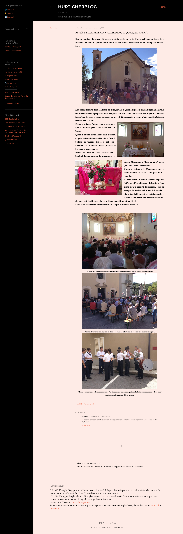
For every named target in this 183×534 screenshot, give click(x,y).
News (60, 17)
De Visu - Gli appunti (13, 47)
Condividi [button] (53, 28)
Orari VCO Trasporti (13, 136)
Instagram (54, 508)
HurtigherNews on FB (14, 68)
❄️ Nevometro (10, 83)
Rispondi (86, 425)
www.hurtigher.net (81, 502)
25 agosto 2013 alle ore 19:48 (100, 416)
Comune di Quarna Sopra (15, 123)
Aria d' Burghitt (11, 87)
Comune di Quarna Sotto (15, 126)
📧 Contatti (9, 17)
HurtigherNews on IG (13, 72)
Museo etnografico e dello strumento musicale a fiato (16, 131)
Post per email (89, 404)
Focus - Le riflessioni (13, 51)
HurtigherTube (11, 76)
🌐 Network (9, 10)
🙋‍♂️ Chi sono (9, 13)
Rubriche (68, 17)
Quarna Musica (11, 140)
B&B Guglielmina (12, 119)
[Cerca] (163, 7)
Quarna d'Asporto (12, 104)
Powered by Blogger (108, 523)
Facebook (155, 505)
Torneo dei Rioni (11, 79)
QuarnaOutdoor (11, 143)
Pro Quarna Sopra (12, 92)
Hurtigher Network (82, 17)
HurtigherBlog (77, 6)
